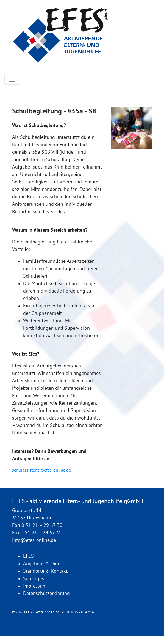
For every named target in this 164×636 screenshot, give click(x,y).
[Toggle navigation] (12, 79)
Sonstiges (33, 578)
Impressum (35, 586)
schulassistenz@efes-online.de (41, 470)
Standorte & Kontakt (45, 571)
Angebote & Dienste (45, 564)
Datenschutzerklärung (46, 593)
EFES (28, 556)
